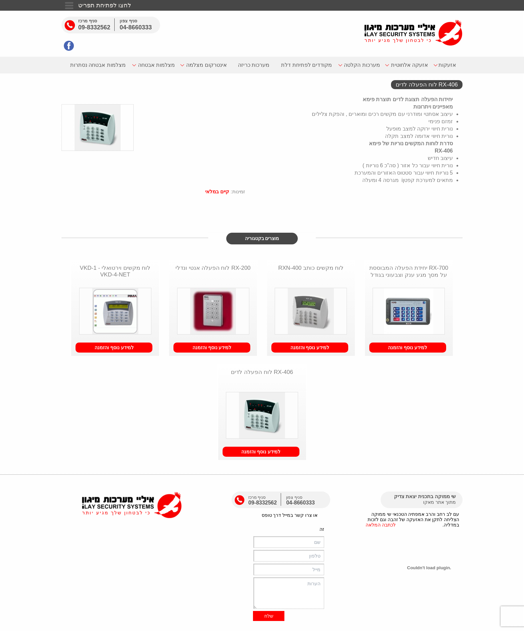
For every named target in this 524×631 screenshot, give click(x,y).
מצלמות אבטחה (156, 65)
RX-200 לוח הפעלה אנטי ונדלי (213, 268)
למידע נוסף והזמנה (407, 347)
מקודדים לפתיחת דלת (306, 65)
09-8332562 (94, 27)
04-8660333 (136, 27)
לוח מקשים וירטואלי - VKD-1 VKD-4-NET (115, 271)
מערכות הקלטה (362, 65)
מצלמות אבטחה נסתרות (98, 65)
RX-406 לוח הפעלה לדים (262, 372)
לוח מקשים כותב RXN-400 (311, 268)
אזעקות (447, 65)
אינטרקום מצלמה (206, 65)
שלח (268, 616)
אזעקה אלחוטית (409, 65)
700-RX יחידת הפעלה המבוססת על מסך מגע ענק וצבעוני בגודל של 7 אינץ (408, 272)
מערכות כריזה (253, 65)
